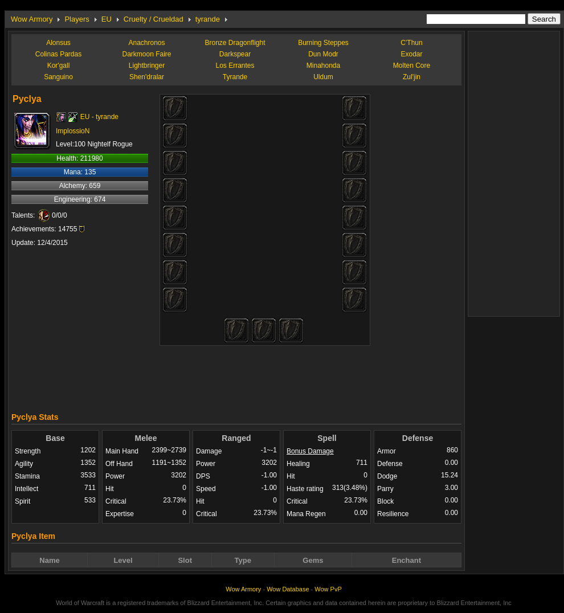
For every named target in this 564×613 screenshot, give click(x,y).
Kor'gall (58, 66)
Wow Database (288, 589)
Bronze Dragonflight (235, 43)
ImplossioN (72, 131)
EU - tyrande (99, 117)
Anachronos (146, 43)
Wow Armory (31, 19)
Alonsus (58, 43)
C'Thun (411, 43)
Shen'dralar (146, 77)
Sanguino (58, 77)
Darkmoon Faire (146, 54)
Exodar (411, 54)
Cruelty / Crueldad (153, 19)
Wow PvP (327, 589)
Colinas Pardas (58, 54)
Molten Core (411, 66)
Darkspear (235, 54)
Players (76, 19)
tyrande (207, 19)
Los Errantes (234, 66)
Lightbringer (147, 66)
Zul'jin (411, 77)
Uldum (323, 77)
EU (106, 19)
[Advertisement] (236, 376)
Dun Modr (323, 54)
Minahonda (323, 66)
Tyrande (235, 77)
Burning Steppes (323, 43)
